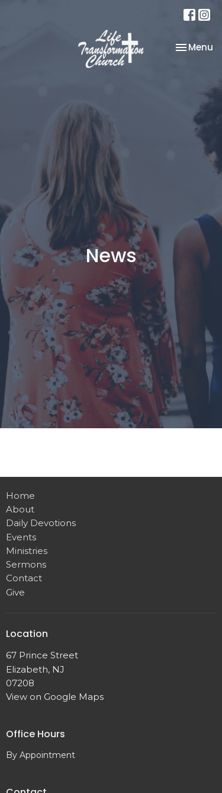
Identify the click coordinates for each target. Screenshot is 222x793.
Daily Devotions (41, 522)
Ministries (26, 550)
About (20, 509)
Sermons (26, 564)
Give (15, 592)
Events (21, 537)
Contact (24, 578)
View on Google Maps (55, 696)
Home (20, 495)
